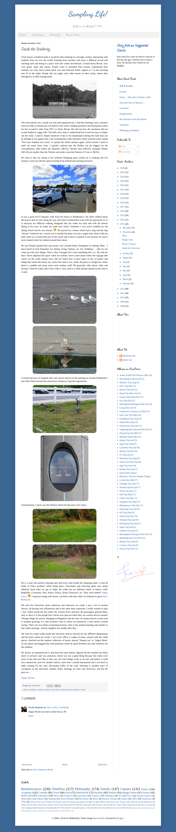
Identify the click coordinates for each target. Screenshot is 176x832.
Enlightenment (126, 114)
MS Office (61, 808)
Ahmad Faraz (135, 802)
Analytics (96, 796)
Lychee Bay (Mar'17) (129, 480)
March (126, 279)
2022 (122, 185)
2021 (122, 190)
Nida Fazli (58, 811)
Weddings (109, 796)
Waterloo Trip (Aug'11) (129, 382)
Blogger (120, 818)
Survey (146, 792)
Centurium (124, 108)
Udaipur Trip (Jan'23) (129, 531)
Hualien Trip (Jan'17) (129, 469)
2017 (122, 207)
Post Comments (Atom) (43, 770)
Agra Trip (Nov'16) (128, 466)
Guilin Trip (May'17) (128, 498)
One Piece (68, 811)
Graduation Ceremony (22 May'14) (134, 411)
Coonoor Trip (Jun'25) (129, 545)
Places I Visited (128, 244)
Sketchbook (82, 792)
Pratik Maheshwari (37, 707)
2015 (122, 215)
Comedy (43, 792)
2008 (122, 306)
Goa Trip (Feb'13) (127, 401)
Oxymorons (147, 799)
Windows (68, 796)
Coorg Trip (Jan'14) (128, 408)
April (125, 275)
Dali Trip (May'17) (128, 494)
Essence (123, 92)
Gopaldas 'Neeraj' (53, 805)
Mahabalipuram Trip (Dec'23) (132, 538)
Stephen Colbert (85, 808)
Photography (55, 34)
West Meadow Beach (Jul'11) (132, 379)
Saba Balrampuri (85, 805)
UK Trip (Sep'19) (127, 512)
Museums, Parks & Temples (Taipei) (135, 476)
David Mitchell (67, 799)
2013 (122, 224)
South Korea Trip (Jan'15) (131, 426)
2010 (122, 297)
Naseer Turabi (47, 811)
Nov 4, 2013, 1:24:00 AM (58, 707)
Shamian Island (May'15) (130, 437)
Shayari (22, 34)
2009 (122, 302)
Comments (124, 152)
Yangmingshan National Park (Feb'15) (136, 429)
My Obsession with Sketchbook (133, 119)
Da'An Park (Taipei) (128, 473)
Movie (95, 799)
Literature (43, 795)
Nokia (23, 799)
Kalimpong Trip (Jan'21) (130, 523)
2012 (122, 289)
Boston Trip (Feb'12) (128, 390)
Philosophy (82, 789)
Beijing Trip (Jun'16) (128, 451)
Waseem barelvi (143, 796)
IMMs (32, 802)
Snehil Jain (127, 360)
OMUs (134, 799)
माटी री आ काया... (127, 86)
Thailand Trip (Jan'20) (129, 520)
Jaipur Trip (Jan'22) (128, 527)
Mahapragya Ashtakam (129, 130)
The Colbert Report (119, 805)
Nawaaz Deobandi (45, 802)
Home (64, 764)
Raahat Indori (61, 802)
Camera (40, 690)
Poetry (85, 802)
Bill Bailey (84, 799)
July (125, 262)
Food (52, 690)
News (129, 796)
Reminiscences (67, 690)
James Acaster (146, 805)
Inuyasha (134, 805)
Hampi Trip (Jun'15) (128, 440)
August (126, 258)
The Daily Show (100, 808)
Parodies (98, 792)
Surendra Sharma (102, 805)
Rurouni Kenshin (109, 799)
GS (105, 802)
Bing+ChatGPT (27, 805)
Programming (38, 34)
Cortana (40, 805)
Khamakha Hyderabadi (45, 808)
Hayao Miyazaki (33, 811)
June (125, 266)
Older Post (102, 764)
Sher (105, 596)
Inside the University (131, 248)
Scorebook (124, 125)
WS (120, 796)
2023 (122, 181)
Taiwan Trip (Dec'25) (129, 549)
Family (46, 690)
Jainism (66, 805)
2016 (122, 211)
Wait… (125, 236)
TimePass (58, 789)
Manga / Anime (73, 34)
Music (56, 796)
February (127, 283)
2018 (122, 202)
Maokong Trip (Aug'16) (130, 458)
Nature (57, 690)
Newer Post (27, 764)
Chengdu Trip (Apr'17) (129, 484)
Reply (31, 716)
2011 (122, 293)
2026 (122, 168)
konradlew (100, 818)
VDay (23, 802)
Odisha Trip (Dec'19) (128, 516)
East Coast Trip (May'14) (130, 415)
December (127, 228)
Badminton (148, 802)
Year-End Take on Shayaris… (132, 103)
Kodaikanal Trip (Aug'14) (131, 419)
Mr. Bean (71, 808)
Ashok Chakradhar (138, 808)
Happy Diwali (27, 677)
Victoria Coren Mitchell (119, 808)
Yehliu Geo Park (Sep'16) (130, 462)
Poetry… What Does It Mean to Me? (135, 97)
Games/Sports (37, 799)
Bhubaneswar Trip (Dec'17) (131, 505)
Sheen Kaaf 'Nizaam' (118, 802)
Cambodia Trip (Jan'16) (130, 447)
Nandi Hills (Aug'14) (128, 422)
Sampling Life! (88, 13)
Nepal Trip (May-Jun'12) (130, 393)
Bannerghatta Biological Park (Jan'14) (136, 404)
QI (100, 802)
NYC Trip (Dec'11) (128, 386)
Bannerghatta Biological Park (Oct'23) (136, 534)
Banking (52, 799)
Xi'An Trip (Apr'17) (128, 491)
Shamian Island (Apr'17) (130, 487)
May (125, 270)
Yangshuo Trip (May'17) (130, 502)
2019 (122, 198)
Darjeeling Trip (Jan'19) (130, 509)
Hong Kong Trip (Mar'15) (131, 433)
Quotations (82, 796)
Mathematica (75, 802)
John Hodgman (27, 808)
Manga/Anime (129, 792)
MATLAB (26, 795)
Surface (124, 799)
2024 (122, 177)
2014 (122, 220)
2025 (122, 172)
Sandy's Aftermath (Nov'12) (131, 397)
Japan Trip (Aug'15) (128, 444)
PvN (93, 802)
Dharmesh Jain (129, 356)
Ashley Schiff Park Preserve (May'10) (136, 375)
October (126, 253)
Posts (122, 146)
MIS (74, 805)
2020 (122, 194)
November (127, 232)
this (94, 252)
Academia (32, 690)
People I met (127, 240)
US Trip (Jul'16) (126, 455)
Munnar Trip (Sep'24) (129, 541)
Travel (82, 690)
